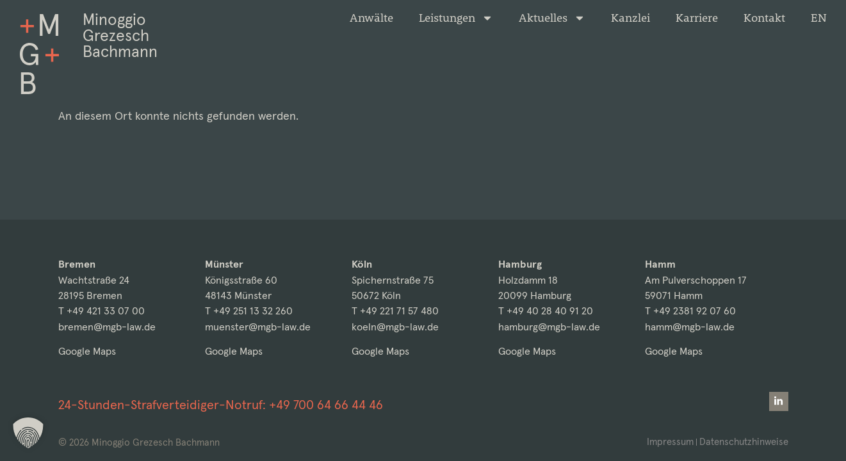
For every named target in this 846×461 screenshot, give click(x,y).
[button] (28, 433)
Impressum (670, 441)
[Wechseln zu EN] (819, 18)
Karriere (697, 18)
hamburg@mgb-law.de (549, 327)
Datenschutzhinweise (743, 441)
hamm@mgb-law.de (690, 327)
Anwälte (371, 18)
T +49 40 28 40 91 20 (545, 311)
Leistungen (456, 18)
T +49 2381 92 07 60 (690, 311)
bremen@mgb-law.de (107, 327)
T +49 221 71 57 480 (395, 311)
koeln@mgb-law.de (395, 327)
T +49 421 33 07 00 (101, 311)
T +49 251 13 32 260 (249, 311)
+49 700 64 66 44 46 (326, 404)
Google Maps (87, 351)
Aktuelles (552, 18)
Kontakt (764, 18)
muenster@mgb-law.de (258, 327)
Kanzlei (630, 18)
